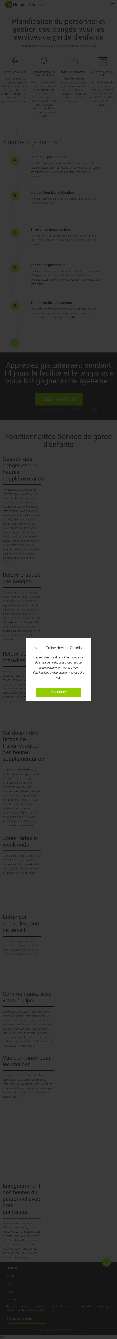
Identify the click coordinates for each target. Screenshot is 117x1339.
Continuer (58, 692)
